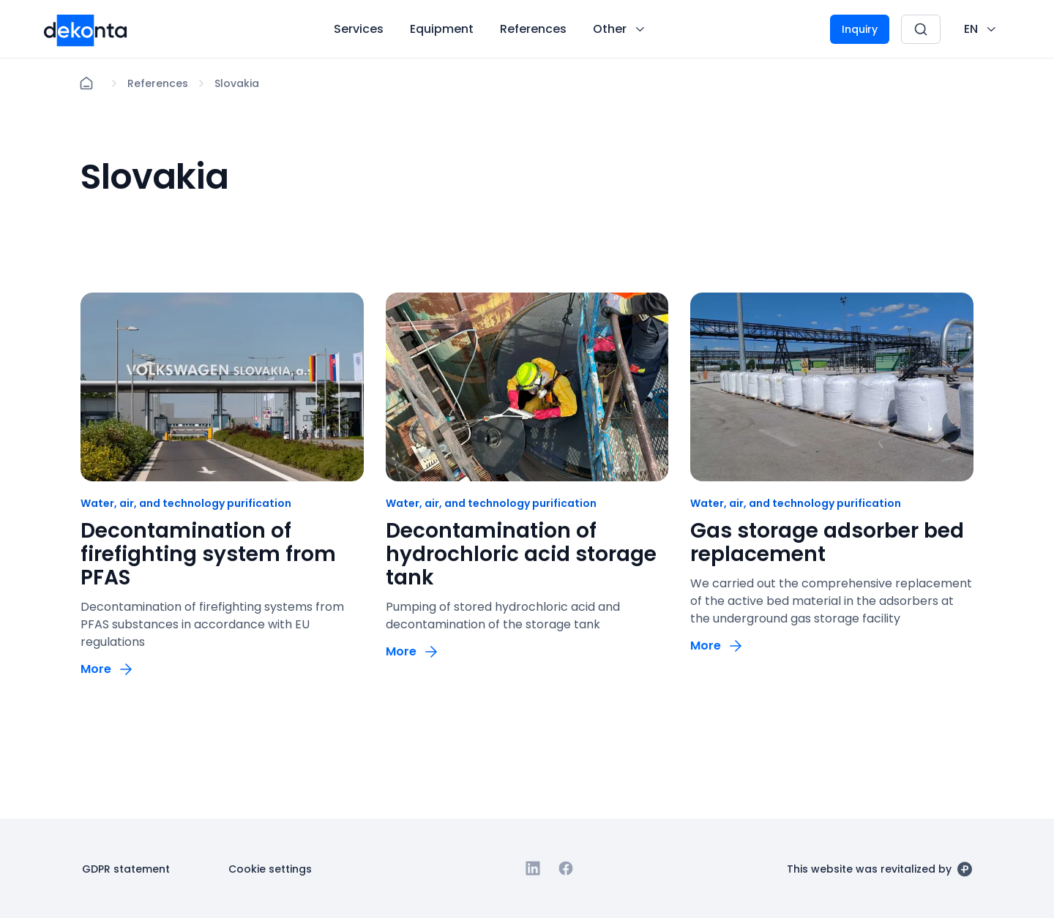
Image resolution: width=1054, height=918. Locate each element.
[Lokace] (157, 83)
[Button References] (533, 29)
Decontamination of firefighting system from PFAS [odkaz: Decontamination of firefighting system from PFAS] (208, 554)
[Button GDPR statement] (126, 868)
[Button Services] (358, 29)
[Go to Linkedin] (532, 868)
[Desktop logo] (85, 29)
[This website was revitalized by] (879, 868)
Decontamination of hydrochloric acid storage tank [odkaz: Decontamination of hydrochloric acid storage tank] (521, 554)
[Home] (86, 83)
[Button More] (108, 669)
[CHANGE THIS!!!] (981, 29)
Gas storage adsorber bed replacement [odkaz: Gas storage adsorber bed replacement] (827, 542)
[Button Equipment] (441, 29)
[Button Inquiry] (859, 29)
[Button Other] (620, 29)
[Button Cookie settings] (270, 868)
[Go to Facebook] (565, 868)
